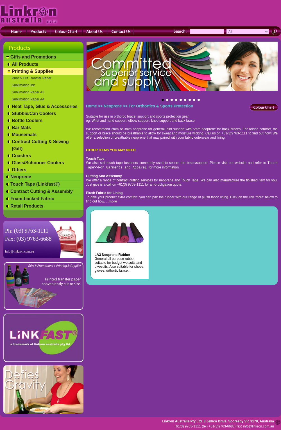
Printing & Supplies (32, 71)
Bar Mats (21, 127)
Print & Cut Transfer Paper (31, 78)
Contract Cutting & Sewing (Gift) (40, 145)
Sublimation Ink (23, 85)
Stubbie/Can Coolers (34, 113)
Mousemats (24, 134)
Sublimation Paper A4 (28, 99)
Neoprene (20, 176)
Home (91, 106)
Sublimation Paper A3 (28, 92)
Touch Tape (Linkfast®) (35, 184)
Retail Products (26, 206)
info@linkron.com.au (19, 251)
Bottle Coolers (27, 120)
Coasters (21, 155)
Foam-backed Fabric (32, 198)
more (113, 201)
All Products (25, 64)
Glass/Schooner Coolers (38, 162)
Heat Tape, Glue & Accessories (45, 106)
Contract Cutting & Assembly (41, 191)
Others (19, 169)
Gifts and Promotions (33, 57)
